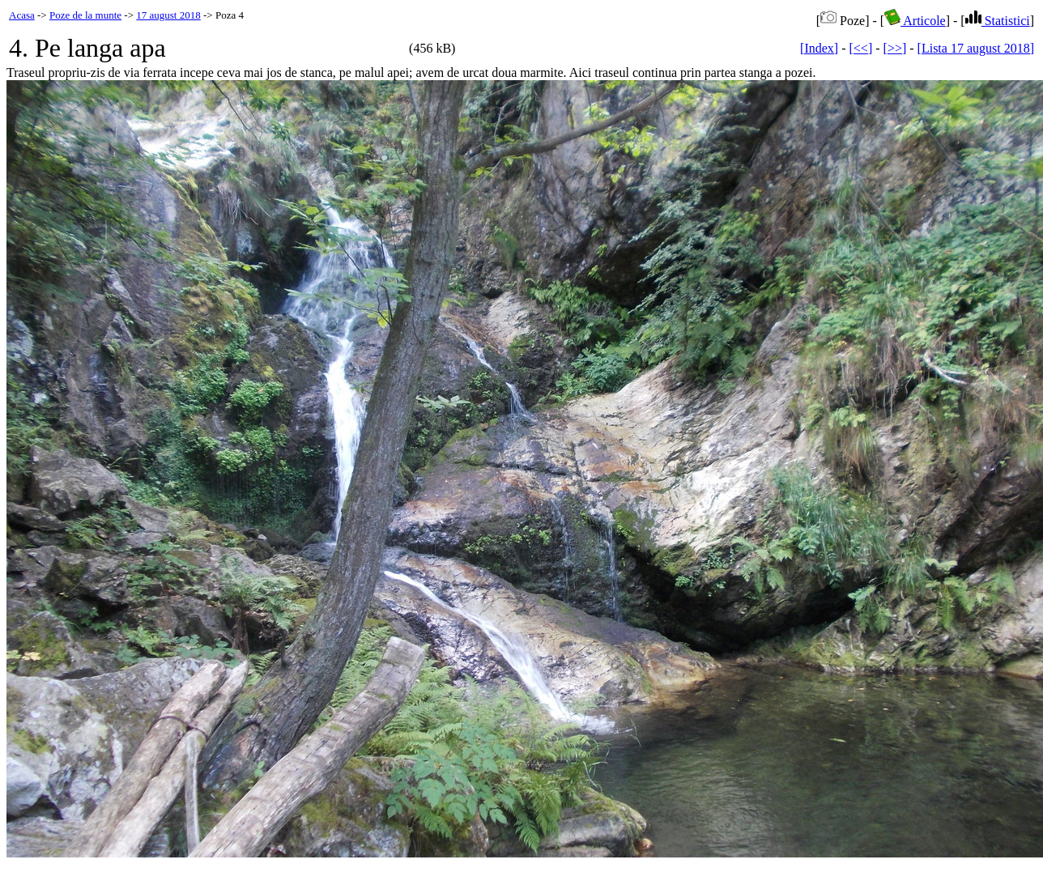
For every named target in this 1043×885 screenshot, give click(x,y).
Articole (915, 21)
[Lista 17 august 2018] (975, 48)
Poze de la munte (85, 15)
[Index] (819, 48)
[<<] (861, 48)
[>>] (895, 48)
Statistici (997, 21)
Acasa (22, 15)
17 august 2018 (168, 15)
